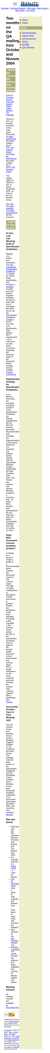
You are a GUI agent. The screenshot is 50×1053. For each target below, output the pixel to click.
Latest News (28, 36)
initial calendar (10, 207)
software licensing (13, 1040)
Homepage (29, 33)
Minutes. (9, 815)
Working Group (10, 169)
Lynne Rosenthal (14, 1021)
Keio (5, 1034)
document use (17, 1038)
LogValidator (16, 949)
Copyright (7, 1030)
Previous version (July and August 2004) (10, 101)
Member (17, 1047)
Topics (25, 23)
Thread (9, 702)
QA (25, 42)
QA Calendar (28, 47)
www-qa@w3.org (11, 138)
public (9, 1047)
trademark (7, 1038)
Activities (5, 8)
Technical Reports (17, 8)
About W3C (20, 10)
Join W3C (31, 10)
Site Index (31, 8)
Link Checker (14, 939)
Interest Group (10, 150)
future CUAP (13, 867)
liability (18, 1036)
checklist (9, 287)
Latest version (9, 109)
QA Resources (29, 39)
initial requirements (11, 212)
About (25, 20)
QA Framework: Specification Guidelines (11, 268)
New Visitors (42, 8)
